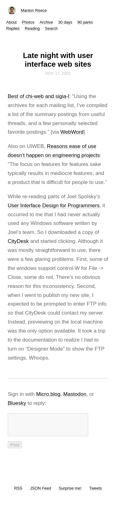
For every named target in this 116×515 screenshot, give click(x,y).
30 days (65, 22)
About (11, 22)
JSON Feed (40, 492)
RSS (18, 492)
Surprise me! (70, 492)
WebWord (72, 132)
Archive (46, 22)
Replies (12, 28)
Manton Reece (34, 10)
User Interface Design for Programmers (54, 205)
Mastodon (75, 394)
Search (51, 28)
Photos (28, 22)
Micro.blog (48, 394)
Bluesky (17, 403)
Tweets (95, 492)
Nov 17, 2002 (58, 73)
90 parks (85, 22)
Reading (32, 28)
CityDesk (18, 241)
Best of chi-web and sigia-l (38, 96)
